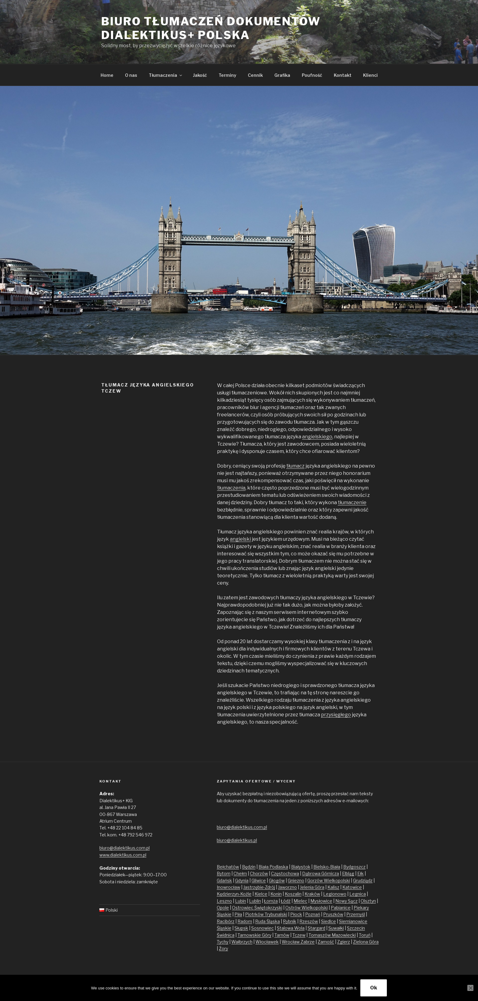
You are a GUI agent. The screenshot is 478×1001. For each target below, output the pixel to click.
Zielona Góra (366, 941)
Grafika (282, 75)
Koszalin (293, 893)
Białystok (300, 866)
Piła (238, 914)
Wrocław (291, 941)
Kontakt (342, 75)
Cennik (255, 75)
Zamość (326, 941)
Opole (223, 907)
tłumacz (295, 466)
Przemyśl (355, 914)
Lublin (255, 900)
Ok (373, 988)
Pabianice (341, 907)
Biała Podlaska (273, 866)
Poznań (312, 914)
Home (107, 75)
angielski (240, 539)
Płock (296, 914)
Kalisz (333, 887)
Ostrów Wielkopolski (306, 907)
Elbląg (348, 873)
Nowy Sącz (346, 900)
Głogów (277, 880)
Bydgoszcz (354, 866)
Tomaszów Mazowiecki (332, 935)
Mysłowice (321, 900)
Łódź (286, 900)
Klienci (370, 75)
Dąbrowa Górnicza (320, 873)
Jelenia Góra (312, 887)
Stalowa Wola (291, 928)
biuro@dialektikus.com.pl (124, 847)
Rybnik (289, 921)
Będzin (248, 866)
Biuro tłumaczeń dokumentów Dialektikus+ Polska (211, 28)
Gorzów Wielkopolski (328, 880)
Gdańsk (224, 880)
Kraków (312, 893)
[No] (470, 988)
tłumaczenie (352, 502)
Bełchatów (228, 866)
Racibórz (225, 921)
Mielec (300, 900)
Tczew (298, 935)
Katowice (352, 887)
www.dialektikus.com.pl (122, 854)
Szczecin (356, 928)
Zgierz (343, 941)
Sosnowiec (262, 928)
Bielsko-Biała (326, 866)
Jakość (200, 75)
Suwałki (336, 928)
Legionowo (334, 893)
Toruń (364, 935)
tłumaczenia (231, 488)
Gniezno (296, 880)
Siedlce (328, 921)
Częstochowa (285, 873)
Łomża (271, 900)
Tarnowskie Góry (254, 935)
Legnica (357, 893)
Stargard (316, 928)
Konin (276, 893)
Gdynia (241, 880)
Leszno (224, 900)
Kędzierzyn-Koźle (234, 893)
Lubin (240, 900)
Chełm (240, 873)
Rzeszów (308, 921)
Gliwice (258, 880)
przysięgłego (336, 715)
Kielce (261, 893)
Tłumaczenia (166, 75)
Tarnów (281, 935)
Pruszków (333, 914)
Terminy (227, 75)
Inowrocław (228, 887)
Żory (223, 948)
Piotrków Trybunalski (266, 914)
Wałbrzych (241, 941)
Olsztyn (368, 900)
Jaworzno (287, 887)
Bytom (223, 873)
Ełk (360, 873)
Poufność (312, 75)
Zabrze (308, 941)
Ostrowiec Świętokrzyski (257, 907)
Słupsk (241, 928)
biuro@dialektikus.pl (237, 840)
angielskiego (317, 437)
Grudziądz (363, 880)
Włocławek (267, 941)
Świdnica (225, 935)
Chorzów (259, 873)
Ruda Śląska (267, 921)
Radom (244, 921)
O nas (131, 75)
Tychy (222, 941)
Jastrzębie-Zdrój (259, 887)
